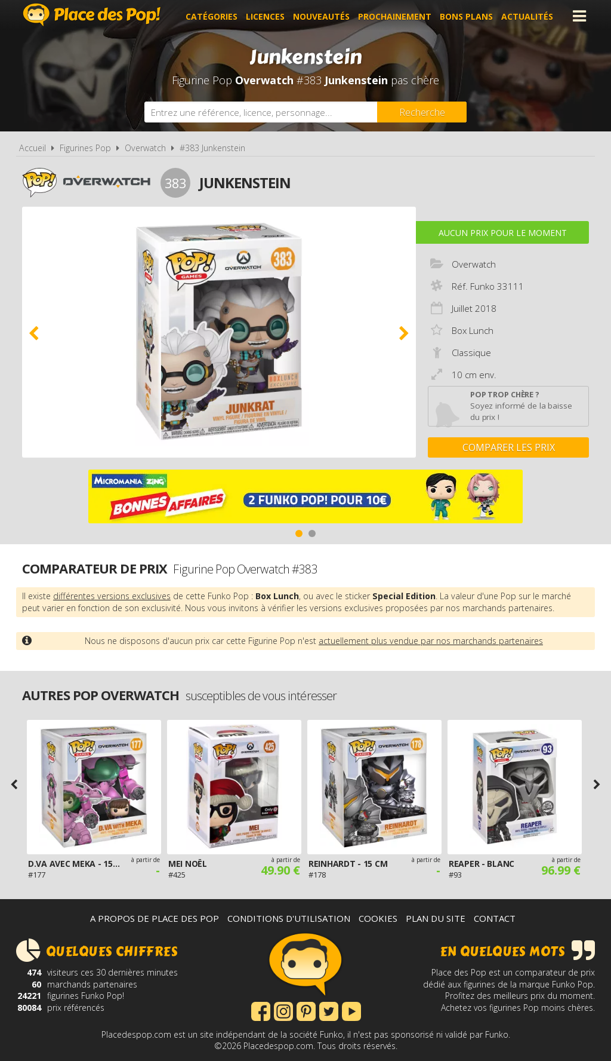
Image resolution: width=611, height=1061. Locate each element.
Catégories (213, 16)
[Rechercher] (422, 112)
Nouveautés (323, 16)
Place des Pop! (92, 14)
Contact (495, 918)
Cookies (378, 918)
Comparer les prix (508, 447)
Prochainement (396, 16)
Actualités (529, 16)
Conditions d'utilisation (288, 918)
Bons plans (468, 16)
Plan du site (435, 918)
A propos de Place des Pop (154, 918)
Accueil (32, 148)
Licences (267, 16)
